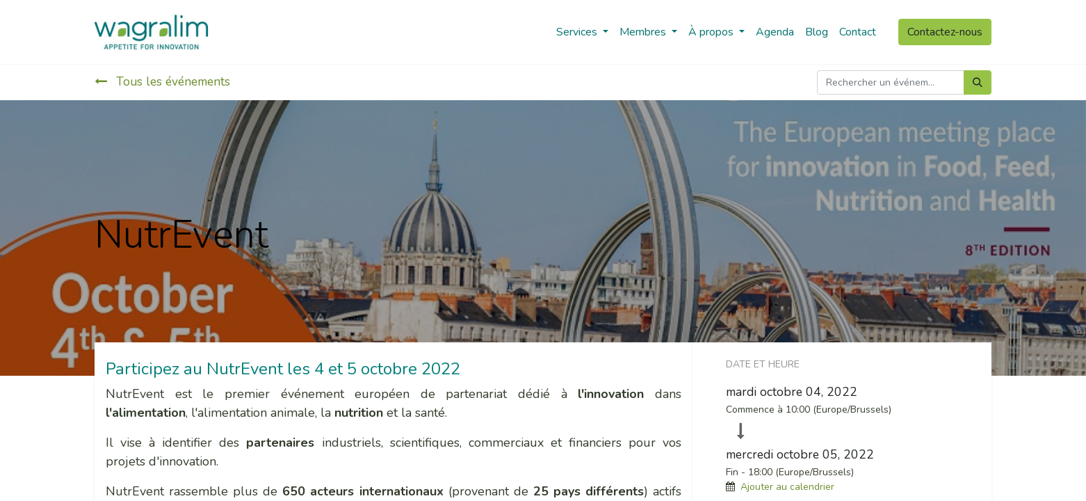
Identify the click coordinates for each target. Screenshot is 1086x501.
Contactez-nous (944, 32)
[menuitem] (775, 32)
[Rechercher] (977, 82)
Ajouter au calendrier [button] (787, 486)
